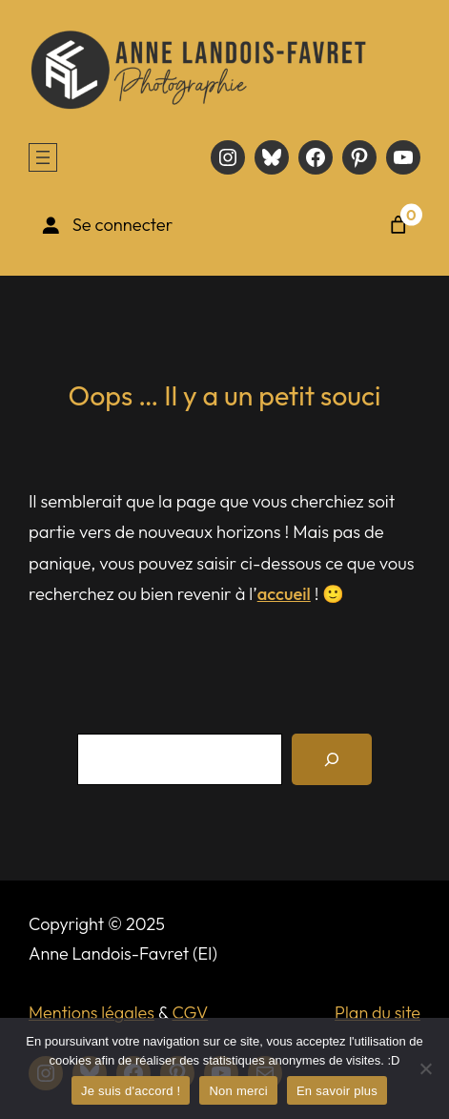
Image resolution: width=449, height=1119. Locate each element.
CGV (191, 1013)
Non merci (238, 1091)
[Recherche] (332, 759)
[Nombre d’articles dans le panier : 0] (398, 225)
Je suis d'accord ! (131, 1091)
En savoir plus (337, 1091)
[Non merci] (425, 1068)
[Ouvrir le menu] (43, 157)
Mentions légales (91, 1013)
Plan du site (377, 1013)
